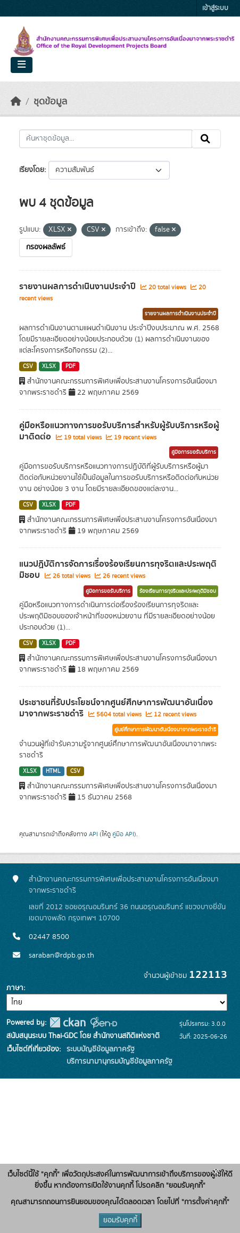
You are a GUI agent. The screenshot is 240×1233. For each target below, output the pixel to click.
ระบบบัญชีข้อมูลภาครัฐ (99, 1049)
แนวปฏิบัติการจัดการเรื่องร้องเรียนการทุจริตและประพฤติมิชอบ (118, 569)
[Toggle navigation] (21, 65)
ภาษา (14, 988)
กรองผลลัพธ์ (45, 247)
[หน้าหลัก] (16, 102)
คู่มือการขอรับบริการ (193, 452)
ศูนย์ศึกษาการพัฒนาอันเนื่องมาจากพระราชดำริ (165, 729)
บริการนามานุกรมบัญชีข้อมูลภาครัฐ (118, 1061)
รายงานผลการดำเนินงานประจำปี (78, 286)
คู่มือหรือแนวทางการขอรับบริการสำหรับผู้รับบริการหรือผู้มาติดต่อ (119, 431)
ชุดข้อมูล (50, 102)
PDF (70, 366)
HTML (53, 771)
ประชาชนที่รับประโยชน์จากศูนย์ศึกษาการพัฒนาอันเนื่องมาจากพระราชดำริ (116, 708)
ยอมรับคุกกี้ (120, 1220)
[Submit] (206, 139)
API (93, 834)
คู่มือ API (123, 834)
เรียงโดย (31, 170)
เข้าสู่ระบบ (215, 8)
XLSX (49, 366)
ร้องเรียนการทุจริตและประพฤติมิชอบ (177, 591)
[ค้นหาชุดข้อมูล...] (105, 139)
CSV (28, 366)
